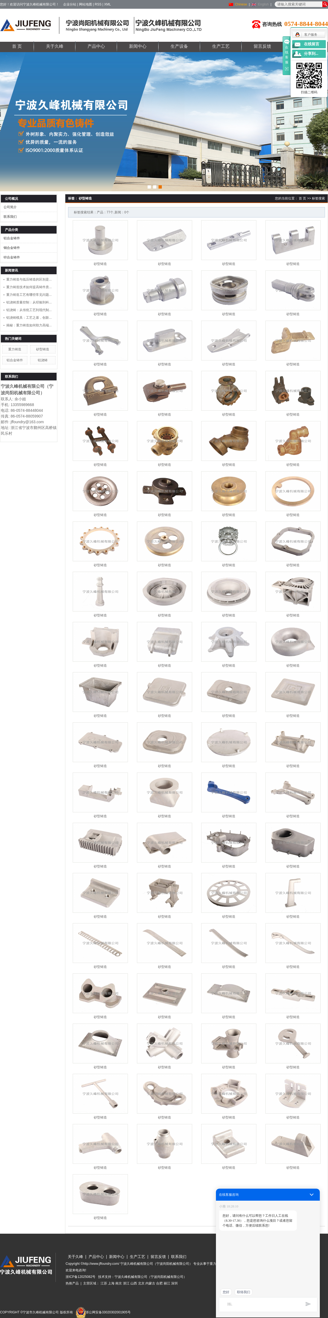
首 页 (17, 46)
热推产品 (72, 1283)
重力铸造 (14, 349)
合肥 (159, 1283)
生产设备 (179, 46)
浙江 (126, 1283)
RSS (98, 4)
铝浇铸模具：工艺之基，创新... (29, 318)
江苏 (104, 1283)
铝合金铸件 (12, 238)
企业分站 (69, 4)
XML (107, 4)
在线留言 (311, 44)
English (263, 4)
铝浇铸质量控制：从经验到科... (29, 302)
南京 (118, 1283)
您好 (226, 1292)
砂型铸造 (42, 349)
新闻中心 (138, 46)
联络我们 (243, 1292)
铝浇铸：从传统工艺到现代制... (29, 310)
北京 (141, 1283)
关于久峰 (54, 46)
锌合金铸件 (12, 257)
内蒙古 (150, 1283)
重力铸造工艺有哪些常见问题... (29, 295)
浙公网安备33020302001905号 (103, 1312)
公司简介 (10, 207)
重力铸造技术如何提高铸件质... (29, 287)
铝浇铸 (43, 360)
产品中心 (96, 46)
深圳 (174, 1283)
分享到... (311, 54)
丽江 (167, 1283)
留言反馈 (262, 46)
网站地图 (85, 4)
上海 (111, 1283)
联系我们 (10, 217)
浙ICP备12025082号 (80, 1277)
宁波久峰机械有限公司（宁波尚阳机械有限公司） (151, 1277)
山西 (133, 1283)
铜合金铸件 (12, 248)
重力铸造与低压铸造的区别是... (29, 279)
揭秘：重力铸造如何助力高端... (29, 325)
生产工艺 (221, 46)
